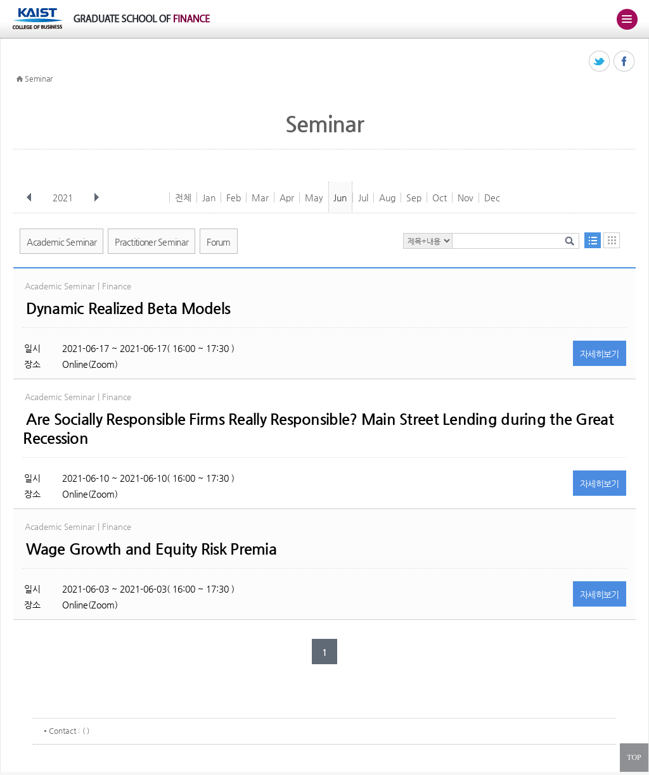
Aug (387, 197)
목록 (592, 240)
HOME (19, 79)
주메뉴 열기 (626, 19)
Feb (233, 197)
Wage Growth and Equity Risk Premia (151, 549)
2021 (64, 197)
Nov (465, 197)
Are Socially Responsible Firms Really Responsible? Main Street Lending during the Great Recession (318, 428)
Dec (492, 197)
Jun (340, 197)
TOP (634, 757)
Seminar (39, 78)
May (314, 197)
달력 (611, 240)
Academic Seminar (61, 242)
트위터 (600, 62)
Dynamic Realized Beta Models (128, 308)
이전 (29, 197)
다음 (96, 197)
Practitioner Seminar (151, 242)
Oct (439, 197)
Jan (208, 197)
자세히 (599, 354)
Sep (413, 197)
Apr (287, 197)
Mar (260, 197)
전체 (183, 197)
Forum (219, 242)
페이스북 (625, 62)
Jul (363, 197)
